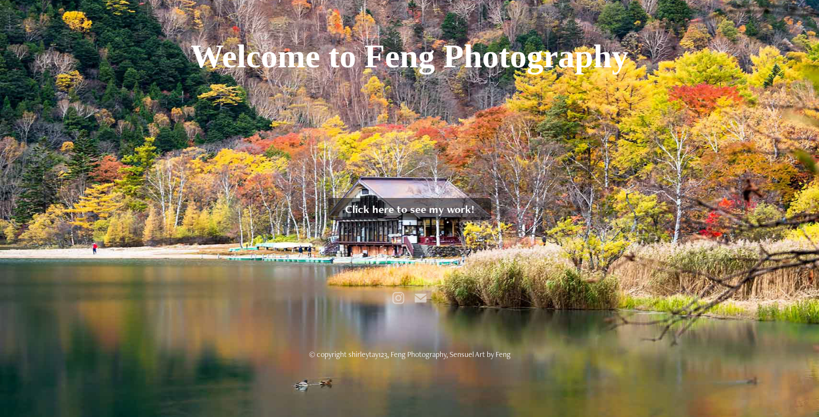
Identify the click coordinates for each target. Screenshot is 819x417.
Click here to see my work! (410, 209)
